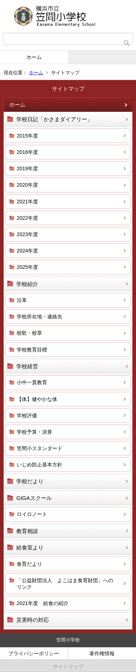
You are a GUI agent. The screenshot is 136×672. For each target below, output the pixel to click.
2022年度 (27, 218)
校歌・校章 (29, 333)
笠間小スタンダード (39, 448)
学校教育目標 (32, 350)
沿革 (22, 300)
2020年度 (27, 185)
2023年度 (27, 234)
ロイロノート (32, 514)
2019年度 (27, 168)
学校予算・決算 (34, 432)
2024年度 (27, 251)
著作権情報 (102, 653)
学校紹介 (27, 284)
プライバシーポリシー (33, 653)
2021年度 (27, 201)
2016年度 (27, 152)
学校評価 (27, 415)
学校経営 (27, 366)
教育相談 (27, 531)
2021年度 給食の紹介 (43, 603)
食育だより (29, 564)
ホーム (34, 57)
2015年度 (27, 136)
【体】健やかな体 (37, 399)
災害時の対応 (32, 620)
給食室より (30, 547)
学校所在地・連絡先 (39, 316)
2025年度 (27, 267)
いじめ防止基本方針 (39, 465)
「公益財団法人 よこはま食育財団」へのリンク (65, 583)
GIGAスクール (34, 498)
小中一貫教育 (32, 382)
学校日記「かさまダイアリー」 (54, 119)
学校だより (30, 481)
